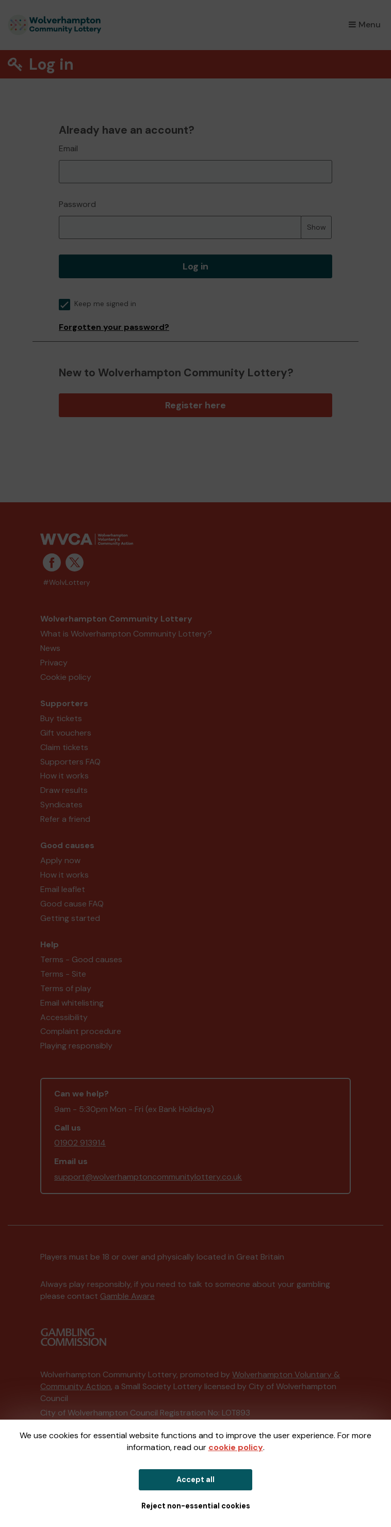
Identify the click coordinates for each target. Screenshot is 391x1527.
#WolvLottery (66, 582)
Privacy (54, 662)
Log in (195, 266)
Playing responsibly (76, 1045)
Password (77, 204)
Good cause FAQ (72, 903)
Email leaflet (62, 889)
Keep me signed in (97, 304)
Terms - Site (63, 973)
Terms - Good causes (81, 959)
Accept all (195, 1479)
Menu (365, 24)
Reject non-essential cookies (195, 1505)
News (50, 648)
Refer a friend (65, 819)
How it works (64, 775)
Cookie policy (65, 677)
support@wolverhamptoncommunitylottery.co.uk (148, 1176)
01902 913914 (80, 1142)
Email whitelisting (72, 1002)
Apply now (60, 860)
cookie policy (235, 1447)
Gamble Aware (127, 1296)
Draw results (64, 790)
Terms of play (65, 988)
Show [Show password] (316, 227)
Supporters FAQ (70, 761)
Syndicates (61, 804)
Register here (195, 405)
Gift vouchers (65, 732)
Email (68, 148)
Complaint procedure (80, 1031)
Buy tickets (61, 718)
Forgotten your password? (114, 327)
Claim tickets (64, 747)
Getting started (70, 918)
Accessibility (64, 1017)
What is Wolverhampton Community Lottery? (126, 633)
